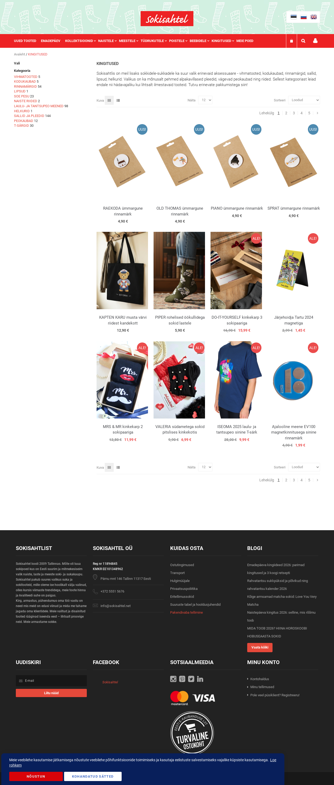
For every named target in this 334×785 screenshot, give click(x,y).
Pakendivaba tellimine (186, 612)
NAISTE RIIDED (25, 101)
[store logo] (167, 18)
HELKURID (22, 111)
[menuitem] (27, 41)
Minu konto (315, 41)
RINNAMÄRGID (25, 86)
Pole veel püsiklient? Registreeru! (274, 695)
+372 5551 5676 (112, 591)
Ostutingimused (182, 565)
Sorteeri (279, 100)
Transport (177, 573)
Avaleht (20, 54)
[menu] (136, 41)
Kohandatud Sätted (93, 776)
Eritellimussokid (182, 597)
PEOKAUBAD (23, 121)
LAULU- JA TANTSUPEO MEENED (39, 106)
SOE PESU (21, 96)
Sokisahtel (110, 682)
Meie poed (244, 41)
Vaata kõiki (259, 647)
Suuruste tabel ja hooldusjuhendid (195, 605)
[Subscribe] (51, 693)
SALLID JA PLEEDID (29, 116)
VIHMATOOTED (25, 77)
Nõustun (36, 776)
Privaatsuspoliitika (184, 589)
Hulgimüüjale (180, 581)
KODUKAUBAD (25, 81)
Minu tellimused (262, 687)
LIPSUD (20, 91)
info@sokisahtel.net (116, 606)
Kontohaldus (259, 679)
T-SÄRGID (21, 126)
